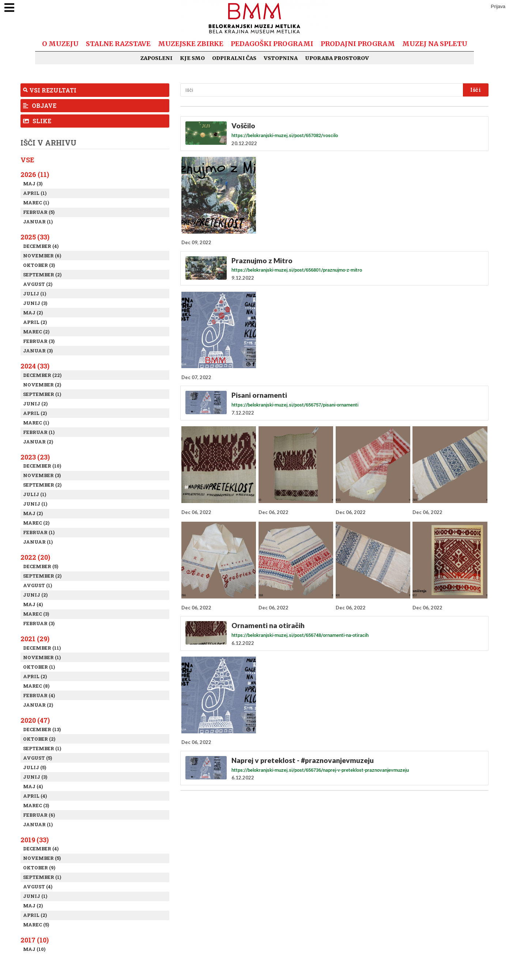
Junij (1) (35, 503)
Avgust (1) (37, 585)
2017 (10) (34, 940)
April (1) (34, 193)
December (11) (42, 648)
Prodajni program (358, 43)
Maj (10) (34, 949)
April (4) (35, 796)
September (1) (42, 394)
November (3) (42, 475)
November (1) (42, 657)
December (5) (40, 566)
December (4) (41, 246)
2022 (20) (35, 557)
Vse (27, 159)
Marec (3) (36, 614)
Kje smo (192, 58)
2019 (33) (34, 839)
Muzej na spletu (434, 43)
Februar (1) (38, 432)
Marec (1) (36, 202)
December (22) (42, 375)
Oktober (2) (39, 739)
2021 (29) (34, 638)
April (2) (35, 322)
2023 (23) (35, 457)
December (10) (42, 465)
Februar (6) (39, 815)
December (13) (42, 729)
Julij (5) (34, 767)
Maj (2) (33, 312)
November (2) (42, 384)
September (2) (42, 274)
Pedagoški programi (272, 43)
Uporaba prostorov (337, 58)
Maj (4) (33, 604)
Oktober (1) (39, 667)
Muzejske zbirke (190, 43)
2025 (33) (34, 237)
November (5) (42, 858)
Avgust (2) (37, 284)
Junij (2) (35, 403)
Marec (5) (36, 924)
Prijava (498, 6)
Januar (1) (38, 221)
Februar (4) (39, 695)
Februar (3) (38, 341)
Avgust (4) (37, 886)
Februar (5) (38, 212)
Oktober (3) (39, 265)
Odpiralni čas (234, 58)
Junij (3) (35, 303)
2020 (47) (35, 720)
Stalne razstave (118, 43)
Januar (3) (38, 350)
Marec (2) (36, 331)
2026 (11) (34, 174)
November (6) (42, 255)
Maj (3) (32, 183)
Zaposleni (156, 58)
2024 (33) (34, 366)
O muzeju (60, 43)
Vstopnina (281, 58)
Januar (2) (38, 441)
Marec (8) (36, 686)
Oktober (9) (39, 867)
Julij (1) (34, 293)
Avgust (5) (37, 758)
